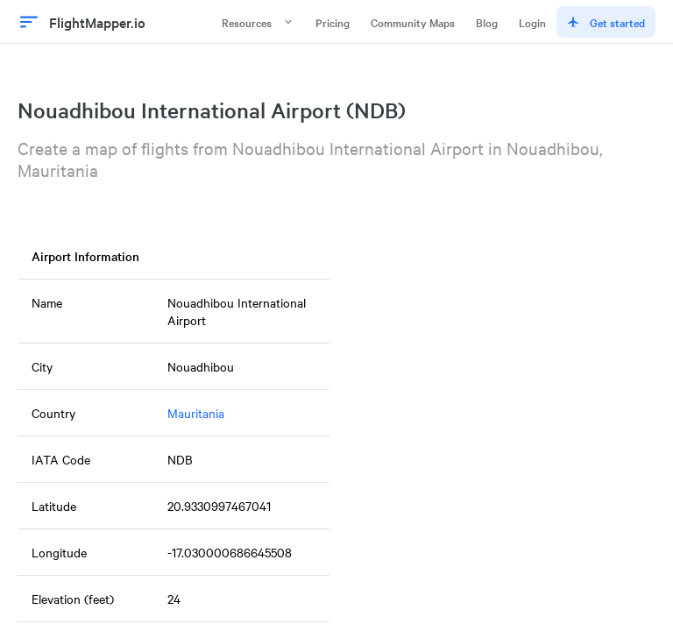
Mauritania (195, 413)
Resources (258, 22)
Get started (606, 22)
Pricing (332, 22)
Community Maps (413, 22)
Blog (487, 22)
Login (532, 22)
